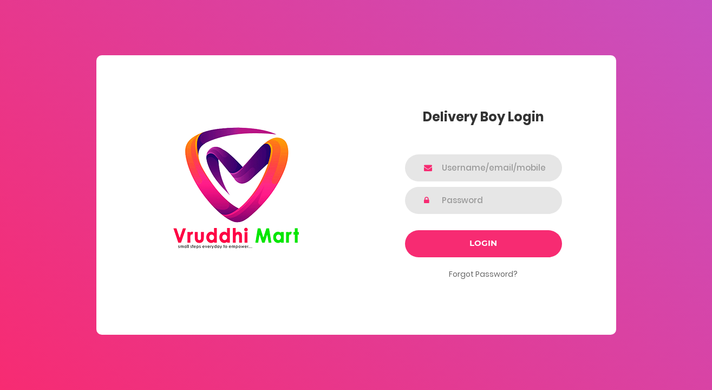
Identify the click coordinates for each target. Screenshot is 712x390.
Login (483, 243)
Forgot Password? (483, 274)
